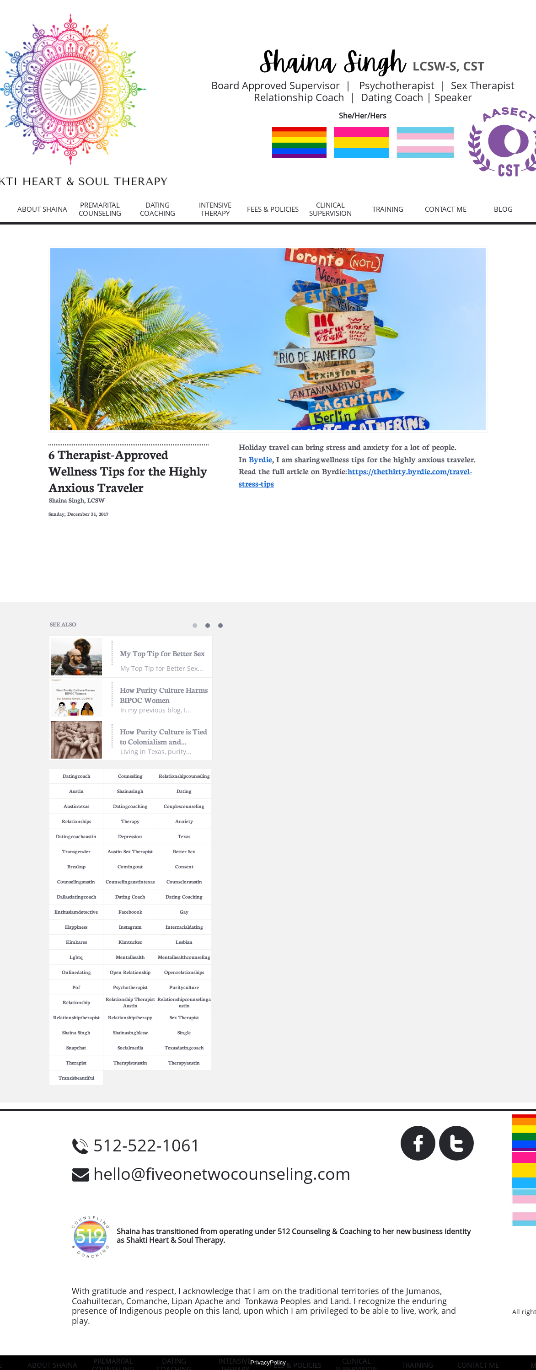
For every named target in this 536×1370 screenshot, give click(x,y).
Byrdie (260, 458)
